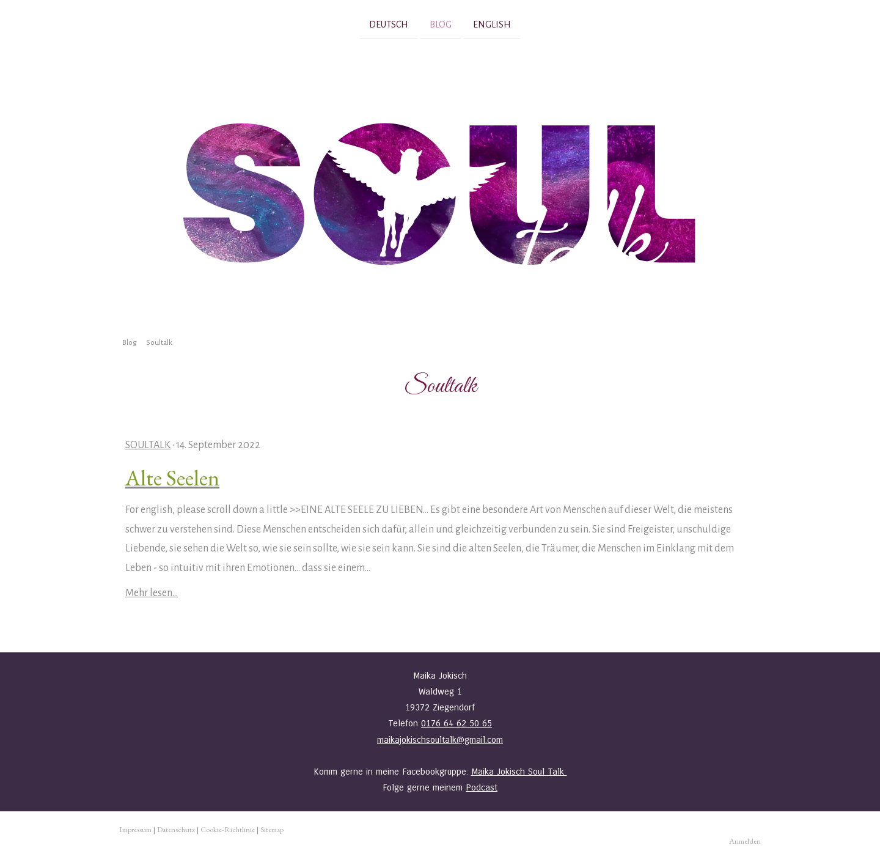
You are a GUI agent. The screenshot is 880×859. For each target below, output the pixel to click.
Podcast (481, 787)
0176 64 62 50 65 (456, 723)
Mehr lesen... (151, 593)
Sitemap (272, 829)
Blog (441, 24)
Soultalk (147, 445)
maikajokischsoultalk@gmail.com (440, 739)
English (492, 24)
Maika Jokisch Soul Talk (519, 771)
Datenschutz (176, 829)
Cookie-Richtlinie (227, 829)
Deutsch (388, 24)
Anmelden (745, 841)
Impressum (135, 829)
